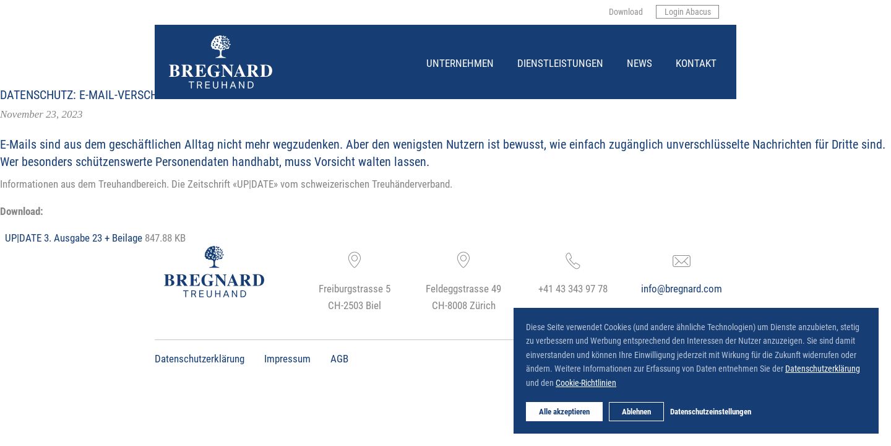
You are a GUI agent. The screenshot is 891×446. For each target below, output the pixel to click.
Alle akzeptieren (564, 411)
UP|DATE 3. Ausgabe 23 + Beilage (73, 237)
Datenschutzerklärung (199, 358)
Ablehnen (636, 411)
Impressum (287, 358)
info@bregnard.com (681, 288)
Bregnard (170, 35)
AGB (339, 358)
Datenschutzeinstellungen (710, 411)
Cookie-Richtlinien (586, 382)
